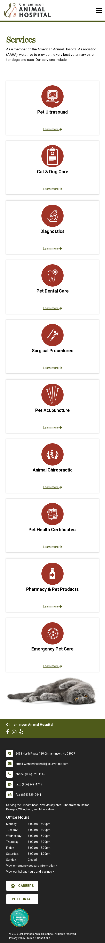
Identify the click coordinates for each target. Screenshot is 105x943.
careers (22, 886)
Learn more (52, 129)
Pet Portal (22, 899)
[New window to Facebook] (8, 732)
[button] (52, 108)
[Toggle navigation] (99, 10)
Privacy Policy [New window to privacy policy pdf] (17, 938)
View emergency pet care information (30, 865)
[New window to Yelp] (22, 732)
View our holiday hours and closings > (30, 871)
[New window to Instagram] (15, 732)
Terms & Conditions (38, 938)
